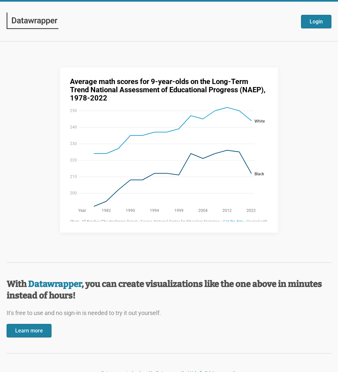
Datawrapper (55, 284)
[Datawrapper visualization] (169, 149)
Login (316, 21)
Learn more (29, 331)
